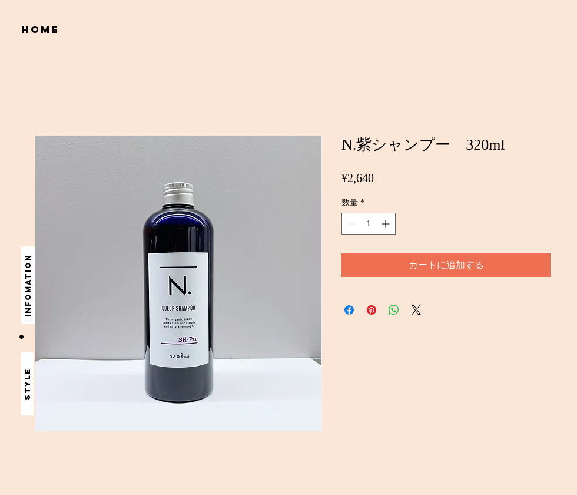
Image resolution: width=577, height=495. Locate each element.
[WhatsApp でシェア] (394, 310)
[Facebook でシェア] (349, 310)
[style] (27, 383)
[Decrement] (350, 223)
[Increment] (386, 223)
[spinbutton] (368, 223)
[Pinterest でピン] (371, 310)
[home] (42, 29)
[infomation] (28, 285)
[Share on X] (416, 310)
